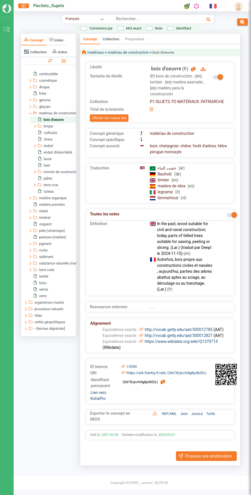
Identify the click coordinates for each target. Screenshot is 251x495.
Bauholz (165, 174)
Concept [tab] (33, 39)
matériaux (95, 52)
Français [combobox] (72, 18)
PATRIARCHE (212, 101)
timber (163, 180)
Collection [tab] (35, 51)
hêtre (222, 146)
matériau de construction (128, 52)
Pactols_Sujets (48, 6)
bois (153, 146)
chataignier (169, 146)
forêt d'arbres (204, 146)
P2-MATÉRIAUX (185, 101)
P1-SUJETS (160, 101)
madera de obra (171, 186)
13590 (131, 366)
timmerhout (168, 198)
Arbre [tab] (59, 51)
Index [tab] (56, 39)
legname (165, 192)
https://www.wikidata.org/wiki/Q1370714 (181, 341)
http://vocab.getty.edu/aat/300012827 (179, 335)
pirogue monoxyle (165, 152)
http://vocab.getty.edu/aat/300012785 (179, 329)
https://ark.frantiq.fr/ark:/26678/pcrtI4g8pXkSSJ (166, 373)
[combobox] (149, 19)
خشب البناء (167, 168)
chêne (186, 146)
